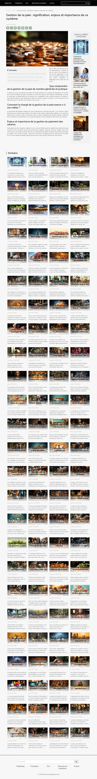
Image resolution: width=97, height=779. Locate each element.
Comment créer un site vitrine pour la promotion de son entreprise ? (59, 428)
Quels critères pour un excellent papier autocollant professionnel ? (17, 689)
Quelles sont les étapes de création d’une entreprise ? (38, 450)
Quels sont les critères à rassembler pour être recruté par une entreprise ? (38, 380)
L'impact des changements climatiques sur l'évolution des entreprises (78, 136)
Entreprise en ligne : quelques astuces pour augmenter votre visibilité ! (80, 333)
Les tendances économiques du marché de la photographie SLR (80, 261)
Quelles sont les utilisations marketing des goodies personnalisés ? (38, 475)
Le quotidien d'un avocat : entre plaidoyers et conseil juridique (80, 214)
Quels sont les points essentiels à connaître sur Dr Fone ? (38, 688)
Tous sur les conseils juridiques (80, 473)
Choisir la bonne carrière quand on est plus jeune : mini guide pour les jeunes (80, 594)
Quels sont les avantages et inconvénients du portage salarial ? (59, 451)
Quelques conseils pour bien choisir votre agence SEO (17, 522)
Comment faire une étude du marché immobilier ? (17, 403)
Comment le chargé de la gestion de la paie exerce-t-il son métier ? (25, 77)
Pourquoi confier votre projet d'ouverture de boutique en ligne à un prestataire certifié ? (59, 499)
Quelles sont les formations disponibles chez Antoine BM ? (17, 618)
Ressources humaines (39, 3)
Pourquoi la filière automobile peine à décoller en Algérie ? (38, 189)
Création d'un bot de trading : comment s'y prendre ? (80, 450)
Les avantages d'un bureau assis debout (80, 735)
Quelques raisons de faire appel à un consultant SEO (59, 688)
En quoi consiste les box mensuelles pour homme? (59, 712)
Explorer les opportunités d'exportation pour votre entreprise (38, 261)
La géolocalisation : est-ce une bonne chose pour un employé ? (17, 737)
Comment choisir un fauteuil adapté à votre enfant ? (38, 403)
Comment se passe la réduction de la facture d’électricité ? (59, 569)
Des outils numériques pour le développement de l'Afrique (17, 713)
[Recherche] (73, 3)
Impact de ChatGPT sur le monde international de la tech (59, 214)
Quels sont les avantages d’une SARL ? (80, 664)
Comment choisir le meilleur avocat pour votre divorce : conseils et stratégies (80, 110)
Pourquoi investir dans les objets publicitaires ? (59, 284)
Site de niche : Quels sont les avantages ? (59, 639)
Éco (27, 3)
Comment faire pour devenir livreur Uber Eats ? (38, 545)
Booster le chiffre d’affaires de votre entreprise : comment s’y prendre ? (59, 190)
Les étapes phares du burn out (59, 544)
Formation (18, 3)
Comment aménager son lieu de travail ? (59, 735)
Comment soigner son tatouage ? (17, 378)
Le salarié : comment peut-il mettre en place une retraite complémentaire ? (80, 499)
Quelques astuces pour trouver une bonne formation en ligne (59, 617)
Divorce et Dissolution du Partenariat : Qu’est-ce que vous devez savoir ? (59, 333)
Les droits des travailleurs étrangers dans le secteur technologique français (17, 190)
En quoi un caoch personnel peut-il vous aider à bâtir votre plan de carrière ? (80, 285)
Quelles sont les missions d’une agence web (38, 426)
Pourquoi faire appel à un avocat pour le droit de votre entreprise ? (59, 522)
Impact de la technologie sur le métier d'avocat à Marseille (59, 237)
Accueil (8, 10)
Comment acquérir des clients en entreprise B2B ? (17, 308)
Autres (52, 3)
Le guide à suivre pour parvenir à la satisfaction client (80, 688)
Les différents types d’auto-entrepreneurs (17, 425)
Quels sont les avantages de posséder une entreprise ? (59, 380)
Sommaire (13, 70)
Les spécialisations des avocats (80, 711)
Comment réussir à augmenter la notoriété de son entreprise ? (80, 642)
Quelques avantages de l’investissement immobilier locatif (80, 569)
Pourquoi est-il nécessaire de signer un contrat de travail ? (80, 545)
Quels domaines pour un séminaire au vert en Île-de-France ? (17, 545)
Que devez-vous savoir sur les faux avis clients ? (38, 640)
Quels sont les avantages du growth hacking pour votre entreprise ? (80, 190)
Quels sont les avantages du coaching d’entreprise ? (59, 664)
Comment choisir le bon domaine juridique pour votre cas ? (80, 85)
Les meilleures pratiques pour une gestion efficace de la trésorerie (17, 214)
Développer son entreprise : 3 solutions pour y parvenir (38, 617)
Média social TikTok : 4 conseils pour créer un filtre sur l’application (80, 355)
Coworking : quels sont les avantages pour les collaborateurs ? (38, 284)
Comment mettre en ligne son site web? (17, 639)
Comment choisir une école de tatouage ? (80, 402)
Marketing (8, 3)
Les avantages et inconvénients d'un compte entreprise (80, 236)
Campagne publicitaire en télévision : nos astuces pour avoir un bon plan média (59, 404)
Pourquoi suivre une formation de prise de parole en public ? (59, 593)
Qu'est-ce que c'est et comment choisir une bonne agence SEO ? (38, 569)
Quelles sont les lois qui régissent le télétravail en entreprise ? (17, 570)
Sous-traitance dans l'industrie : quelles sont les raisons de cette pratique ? (38, 309)
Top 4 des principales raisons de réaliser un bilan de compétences (17, 355)
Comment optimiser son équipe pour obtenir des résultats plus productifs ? (38, 333)
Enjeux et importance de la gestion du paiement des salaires (23, 80)
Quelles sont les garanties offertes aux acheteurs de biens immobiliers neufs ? (80, 523)
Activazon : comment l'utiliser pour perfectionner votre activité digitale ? (17, 499)
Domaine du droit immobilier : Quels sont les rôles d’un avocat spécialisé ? (17, 594)
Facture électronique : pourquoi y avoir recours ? (38, 522)
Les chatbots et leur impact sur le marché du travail (17, 236)
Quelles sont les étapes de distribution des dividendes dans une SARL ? (38, 356)
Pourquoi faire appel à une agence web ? (59, 307)
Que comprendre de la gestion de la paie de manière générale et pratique (27, 74)
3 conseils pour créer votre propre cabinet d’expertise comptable (38, 593)
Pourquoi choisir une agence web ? (17, 663)
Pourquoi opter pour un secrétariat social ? (80, 616)
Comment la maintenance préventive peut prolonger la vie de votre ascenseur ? (79, 59)
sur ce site (42, 100)
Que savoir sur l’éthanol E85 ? (38, 735)
